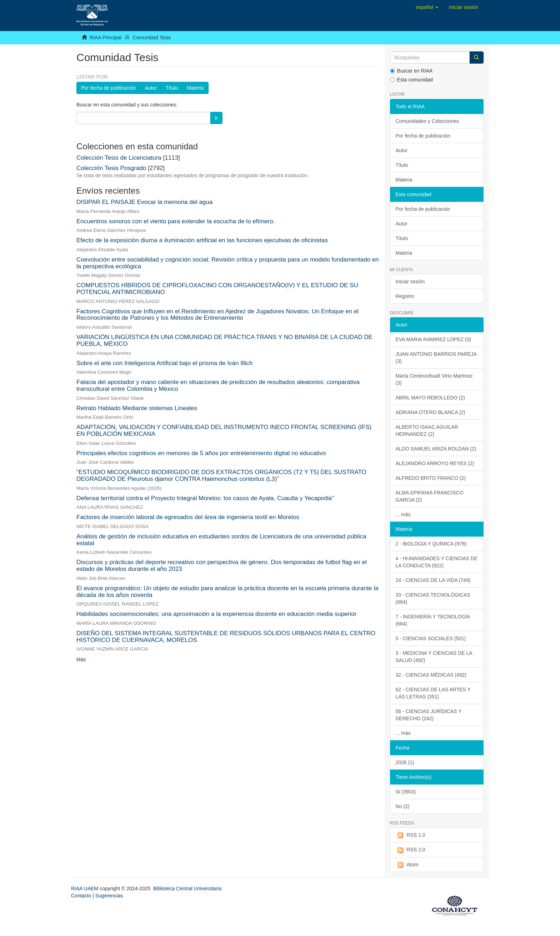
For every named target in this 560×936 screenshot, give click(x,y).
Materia (195, 88)
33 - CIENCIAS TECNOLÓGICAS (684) (433, 598)
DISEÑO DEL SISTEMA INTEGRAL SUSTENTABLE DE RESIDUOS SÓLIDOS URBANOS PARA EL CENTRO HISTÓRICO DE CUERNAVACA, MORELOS (225, 636)
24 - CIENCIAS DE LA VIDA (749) (433, 580)
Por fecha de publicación (108, 88)
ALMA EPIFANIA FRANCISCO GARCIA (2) (430, 496)
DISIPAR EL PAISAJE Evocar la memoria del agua (144, 202)
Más (81, 659)
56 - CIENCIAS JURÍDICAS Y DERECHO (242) (429, 714)
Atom (407, 865)
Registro (405, 296)
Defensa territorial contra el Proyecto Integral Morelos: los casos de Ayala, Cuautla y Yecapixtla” (205, 498)
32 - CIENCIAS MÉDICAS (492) (431, 675)
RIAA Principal (105, 37)
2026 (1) (405, 762)
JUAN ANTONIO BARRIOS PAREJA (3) (436, 357)
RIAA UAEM (85, 888)
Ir (216, 118)
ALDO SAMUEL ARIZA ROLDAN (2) (436, 449)
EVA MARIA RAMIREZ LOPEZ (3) (433, 339)
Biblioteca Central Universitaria (187, 888)
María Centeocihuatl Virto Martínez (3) (434, 379)
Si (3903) (406, 792)
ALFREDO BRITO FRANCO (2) (431, 478)
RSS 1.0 (410, 835)
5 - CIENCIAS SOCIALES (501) (431, 638)
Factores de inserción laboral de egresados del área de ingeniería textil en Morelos (187, 517)
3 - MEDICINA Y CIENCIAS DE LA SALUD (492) (434, 656)
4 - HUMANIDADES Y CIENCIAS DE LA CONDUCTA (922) (437, 562)
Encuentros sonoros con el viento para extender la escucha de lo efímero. (175, 221)
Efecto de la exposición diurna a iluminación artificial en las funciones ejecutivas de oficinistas (202, 240)
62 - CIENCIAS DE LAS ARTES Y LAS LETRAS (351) (433, 693)
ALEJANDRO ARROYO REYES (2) (435, 463)
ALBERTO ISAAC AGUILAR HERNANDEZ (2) (427, 430)
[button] (427, 7)
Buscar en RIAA (411, 71)
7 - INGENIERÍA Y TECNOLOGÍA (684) (433, 620)
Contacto (81, 895)
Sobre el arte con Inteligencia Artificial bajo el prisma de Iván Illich (164, 363)
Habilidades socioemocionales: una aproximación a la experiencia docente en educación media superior (216, 614)
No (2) (403, 806)
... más (403, 514)
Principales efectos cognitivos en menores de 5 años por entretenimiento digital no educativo (201, 453)
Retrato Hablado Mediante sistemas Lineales (136, 408)
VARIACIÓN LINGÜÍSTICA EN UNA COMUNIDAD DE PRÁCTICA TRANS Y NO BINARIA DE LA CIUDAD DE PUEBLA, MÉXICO (224, 340)
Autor (150, 88)
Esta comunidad (411, 80)
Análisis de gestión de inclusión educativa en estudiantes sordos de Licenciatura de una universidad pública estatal (221, 540)
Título (172, 88)
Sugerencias (109, 895)
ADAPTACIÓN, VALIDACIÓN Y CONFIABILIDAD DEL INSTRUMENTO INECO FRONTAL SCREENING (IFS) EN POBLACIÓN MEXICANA (223, 430)
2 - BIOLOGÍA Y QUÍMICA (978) (431, 544)
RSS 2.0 (410, 850)
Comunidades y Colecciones (427, 121)
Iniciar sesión (410, 281)
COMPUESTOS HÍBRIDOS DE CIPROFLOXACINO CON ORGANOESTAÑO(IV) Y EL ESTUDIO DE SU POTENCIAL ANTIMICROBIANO (217, 288)
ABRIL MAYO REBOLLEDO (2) (430, 397)
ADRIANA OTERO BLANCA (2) (430, 412)
